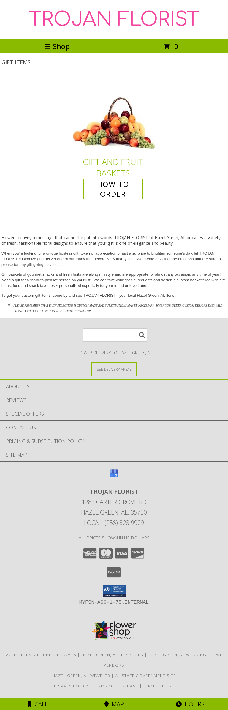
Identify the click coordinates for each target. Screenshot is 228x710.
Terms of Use (158, 686)
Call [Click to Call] (38, 704)
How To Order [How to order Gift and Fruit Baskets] (113, 189)
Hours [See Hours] (190, 704)
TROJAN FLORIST (114, 19)
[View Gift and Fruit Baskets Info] (114, 115)
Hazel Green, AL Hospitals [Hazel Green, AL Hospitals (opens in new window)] (112, 654)
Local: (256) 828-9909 (114, 523)
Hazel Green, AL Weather (81, 675)
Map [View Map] (114, 704)
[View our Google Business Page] (114, 476)
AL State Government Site (145, 675)
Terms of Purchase (115, 686)
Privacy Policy (71, 686)
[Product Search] (115, 335)
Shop (57, 46)
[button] (114, 591)
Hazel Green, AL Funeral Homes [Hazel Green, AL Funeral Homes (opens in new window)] (39, 654)
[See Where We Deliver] (114, 369)
